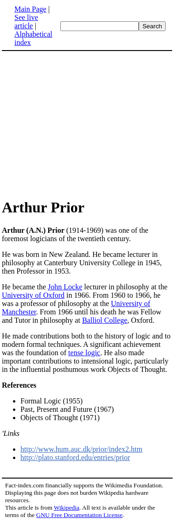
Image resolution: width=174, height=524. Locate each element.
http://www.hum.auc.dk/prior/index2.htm (81, 449)
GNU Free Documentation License (79, 514)
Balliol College (104, 320)
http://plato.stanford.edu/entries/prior (75, 457)
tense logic (84, 353)
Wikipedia (66, 507)
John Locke (65, 287)
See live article (26, 21)
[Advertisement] (80, 124)
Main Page (30, 9)
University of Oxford (33, 295)
